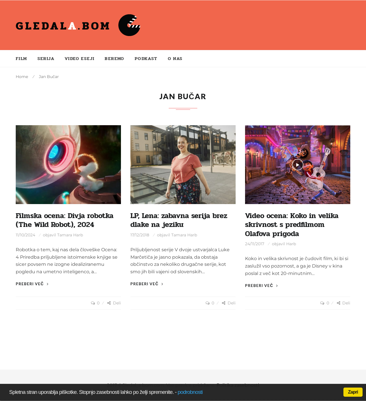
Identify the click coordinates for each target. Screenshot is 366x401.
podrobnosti (190, 392)
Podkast (146, 58)
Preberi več (32, 283)
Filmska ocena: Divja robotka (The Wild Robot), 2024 (65, 220)
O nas (175, 58)
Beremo (114, 58)
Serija (45, 58)
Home (22, 76)
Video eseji (79, 58)
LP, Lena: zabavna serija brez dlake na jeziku (178, 220)
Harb (291, 243)
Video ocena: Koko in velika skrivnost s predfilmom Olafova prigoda (292, 225)
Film (21, 58)
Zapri (353, 392)
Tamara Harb (70, 235)
